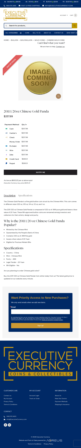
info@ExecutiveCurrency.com (59, 6)
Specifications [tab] (25, 195)
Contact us (60, 47)
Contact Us (58, 33)
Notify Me (40, 172)
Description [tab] (10, 195)
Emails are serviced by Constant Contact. (52, 319)
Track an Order (34, 398)
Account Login (34, 396)
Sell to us (36, 33)
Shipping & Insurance (62, 404)
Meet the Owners (61, 398)
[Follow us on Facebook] (5, 425)
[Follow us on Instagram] (9, 425)
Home (27, 33)
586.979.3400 (11, 6)
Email (13, 307)
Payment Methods (61, 401)
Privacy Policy (8, 401)
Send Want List (72, 33)
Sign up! (40, 325)
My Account (8, 398)
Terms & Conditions (10, 404)
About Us (47, 33)
